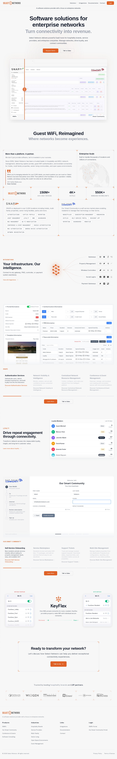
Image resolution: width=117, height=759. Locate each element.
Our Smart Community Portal (98, 730)
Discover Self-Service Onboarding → (12, 561)
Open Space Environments (39, 740)
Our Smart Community (9, 730)
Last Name (76, 491)
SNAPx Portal (93, 726)
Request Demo (50, 50)
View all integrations (10, 279)
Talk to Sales (67, 50)
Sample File (77, 341)
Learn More (50, 401)
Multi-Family (35, 733)
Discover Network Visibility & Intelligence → (43, 389)
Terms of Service (109, 753)
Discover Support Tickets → (71, 562)
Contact (102, 3)
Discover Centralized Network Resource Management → (72, 389)
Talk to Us (58, 664)
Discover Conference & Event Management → (99, 389)
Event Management (37, 744)
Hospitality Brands (37, 726)
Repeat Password (78, 506)
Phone (75, 498)
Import (102, 341)
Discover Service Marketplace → (44, 560)
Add (109, 323)
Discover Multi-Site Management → (101, 561)
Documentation (93, 3)
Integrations (83, 3)
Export (109, 341)
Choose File (94, 341)
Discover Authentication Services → (16, 386)
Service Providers (36, 730)
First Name (36, 491)
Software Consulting (8, 737)
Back (36, 515)
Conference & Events (9, 733)
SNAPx (4, 726)
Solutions (73, 3)
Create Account (48, 515)
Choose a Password (39, 506)
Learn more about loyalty (12, 448)
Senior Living (35, 737)
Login (110, 3)
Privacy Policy (97, 753)
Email (34, 498)
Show (67, 509)
